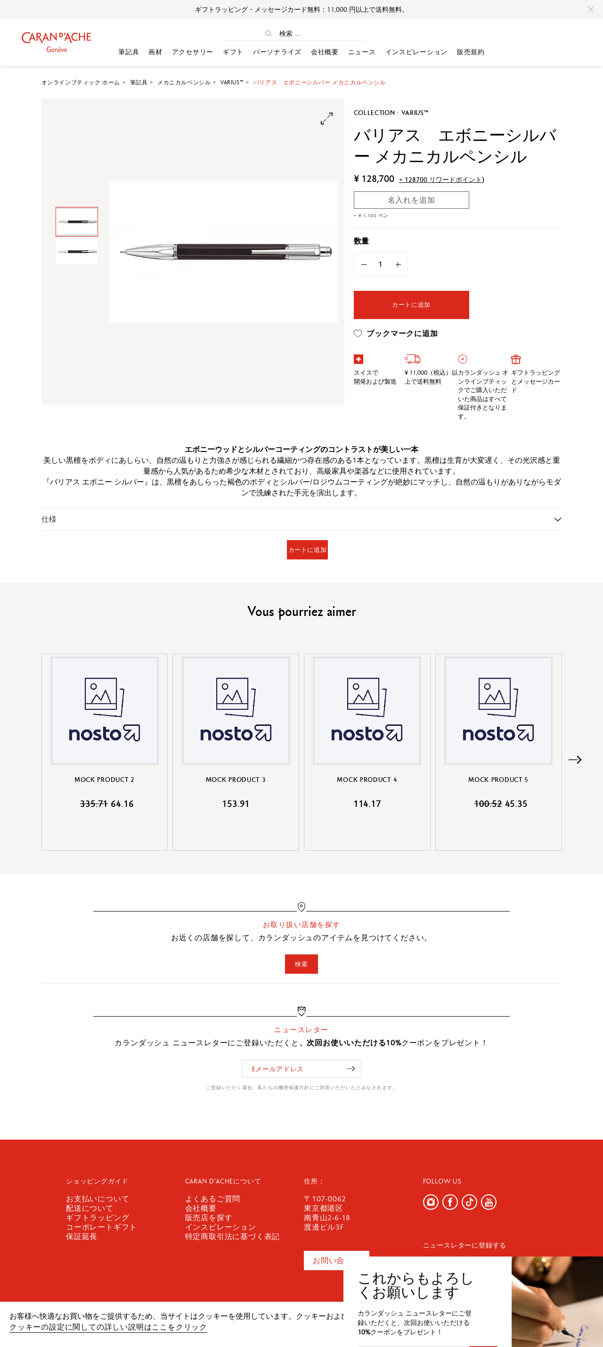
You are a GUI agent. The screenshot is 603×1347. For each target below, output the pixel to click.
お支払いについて (97, 1199)
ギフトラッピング (97, 1218)
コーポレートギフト (101, 1227)
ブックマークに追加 (396, 333)
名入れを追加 (411, 200)
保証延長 (82, 1236)
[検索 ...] (303, 33)
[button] (575, 760)
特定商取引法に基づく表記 (232, 1236)
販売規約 (471, 52)
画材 (155, 52)
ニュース (362, 52)
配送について (90, 1208)
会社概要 (325, 52)
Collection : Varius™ (391, 112)
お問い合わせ (336, 1260)
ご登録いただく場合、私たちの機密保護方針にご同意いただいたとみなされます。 (302, 1087)
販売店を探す (209, 1218)
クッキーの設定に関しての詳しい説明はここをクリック (108, 1327)
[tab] (301, 519)
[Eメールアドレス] (302, 1069)
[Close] (591, 9)
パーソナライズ (277, 52)
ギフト (233, 52)
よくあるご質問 (213, 1199)
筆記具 (128, 52)
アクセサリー (192, 52)
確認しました (547, 1321)
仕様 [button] (49, 519)
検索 (301, 964)
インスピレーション (416, 52)
